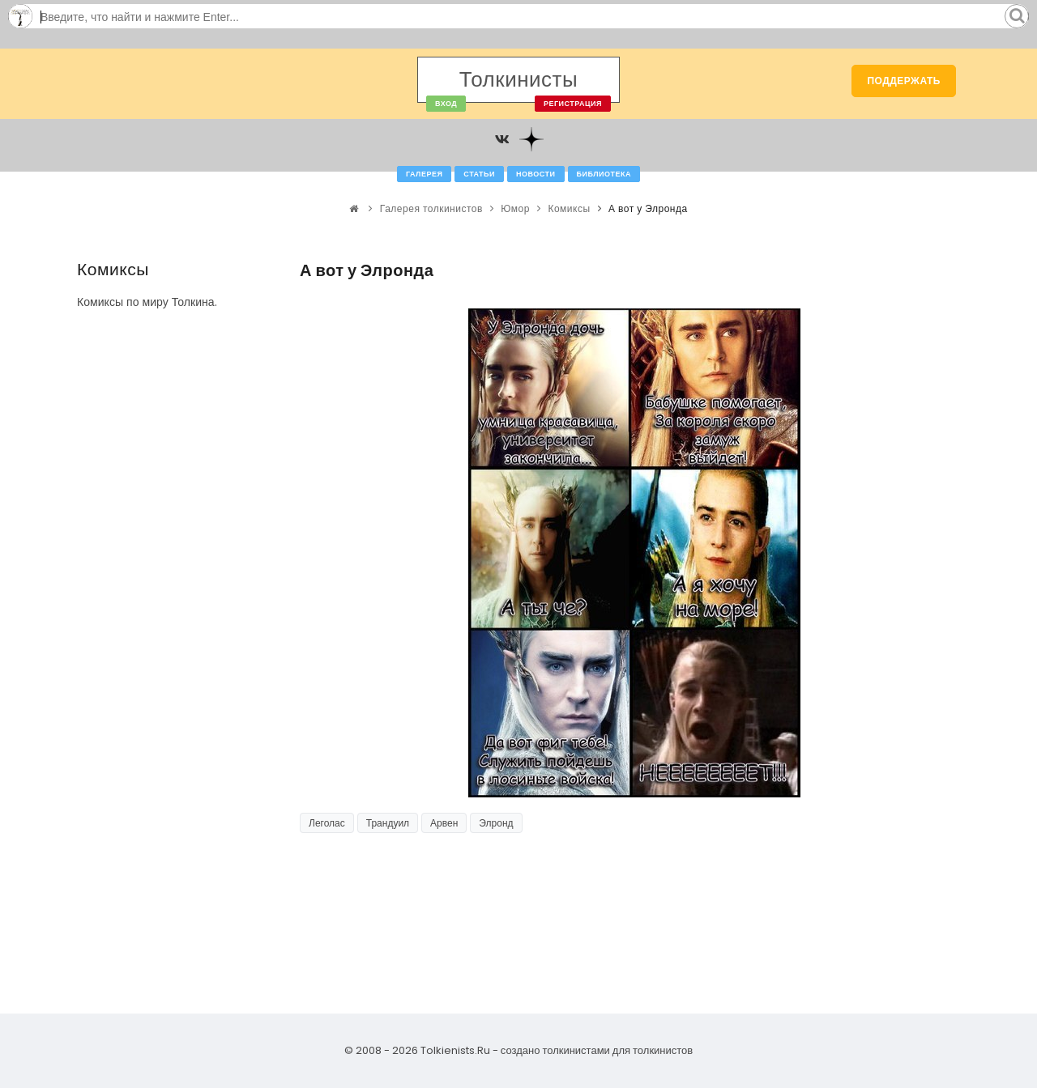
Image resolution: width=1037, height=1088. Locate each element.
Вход (446, 103)
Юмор (515, 208)
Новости (536, 174)
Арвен (444, 823)
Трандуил (387, 823)
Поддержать (904, 80)
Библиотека (604, 174)
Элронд (496, 823)
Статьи (479, 174)
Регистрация (573, 103)
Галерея (424, 174)
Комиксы (569, 208)
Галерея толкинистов (431, 208)
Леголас (327, 823)
